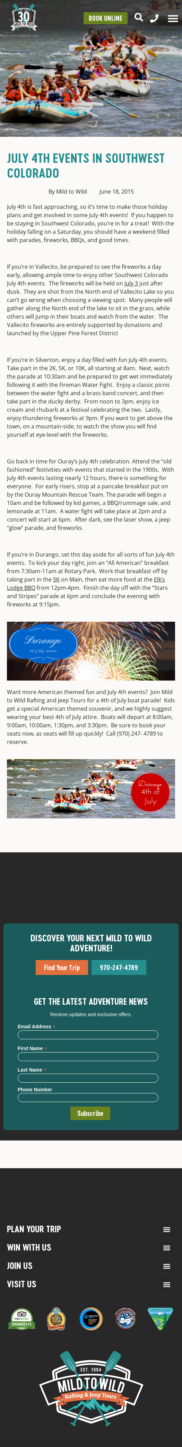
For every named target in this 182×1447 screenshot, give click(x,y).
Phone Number (35, 1089)
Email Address (36, 1026)
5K (56, 579)
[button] (166, 1229)
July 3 (131, 283)
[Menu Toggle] (173, 18)
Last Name (32, 1070)
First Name (32, 1048)
